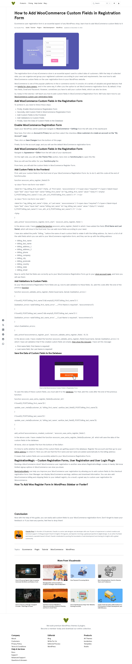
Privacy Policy (16, 645)
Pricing (30, 3)
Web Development (49, 27)
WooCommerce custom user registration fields (33, 97)
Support (98, 642)
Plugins (39, 27)
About (13, 639)
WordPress (59, 27)
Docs (97, 639)
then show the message (81, 342)
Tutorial (45, 550)
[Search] (102, 3)
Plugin (37, 550)
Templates (71, 645)
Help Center (38, 3)
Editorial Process (45, 645)
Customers (15, 642)
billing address (20, 452)
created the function (44, 227)
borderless (71, 642)
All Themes (71, 639)
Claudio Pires (30, 532)
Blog (45, 3)
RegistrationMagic (21, 472)
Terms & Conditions (18, 647)
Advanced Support (102, 645)
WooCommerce (57, 550)
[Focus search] (107, 3)
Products (23, 3)
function (25, 288)
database (69, 392)
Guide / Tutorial (30, 27)
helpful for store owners (27, 87)
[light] (114, 3)
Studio (69, 647)
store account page (103, 274)
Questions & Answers (102, 647)
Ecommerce (27, 550)
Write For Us (43, 642)
